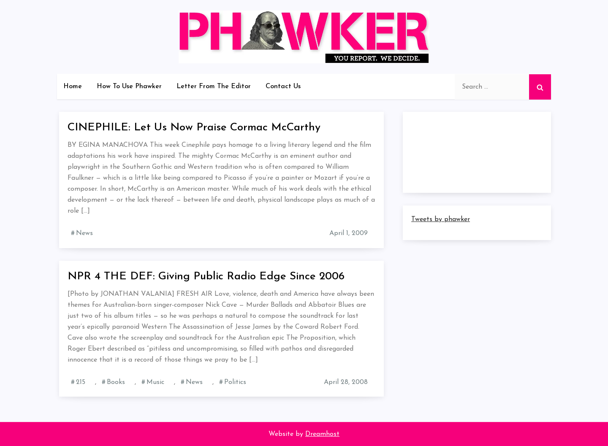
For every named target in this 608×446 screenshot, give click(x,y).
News (84, 233)
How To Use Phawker (129, 86)
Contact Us (283, 86)
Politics (235, 382)
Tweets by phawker (440, 219)
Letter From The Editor (213, 86)
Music (155, 382)
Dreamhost (322, 434)
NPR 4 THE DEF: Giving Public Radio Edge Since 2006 (206, 276)
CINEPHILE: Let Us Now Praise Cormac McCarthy (194, 127)
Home (72, 86)
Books (116, 382)
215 (80, 382)
